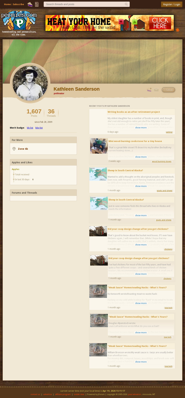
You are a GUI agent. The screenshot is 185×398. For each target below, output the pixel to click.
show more (141, 127)
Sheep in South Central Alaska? (125, 170)
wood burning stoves (161, 161)
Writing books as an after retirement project (134, 112)
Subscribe (18, 4)
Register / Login (171, 4)
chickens (168, 249)
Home (7, 4)
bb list (30, 127)
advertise (47, 394)
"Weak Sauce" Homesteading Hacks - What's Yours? (137, 287)
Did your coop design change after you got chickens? (138, 229)
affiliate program (63, 394)
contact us (35, 394)
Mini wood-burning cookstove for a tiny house (135, 141)
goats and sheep (164, 191)
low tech (168, 308)
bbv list (39, 127)
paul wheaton (134, 394)
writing (169, 132)
